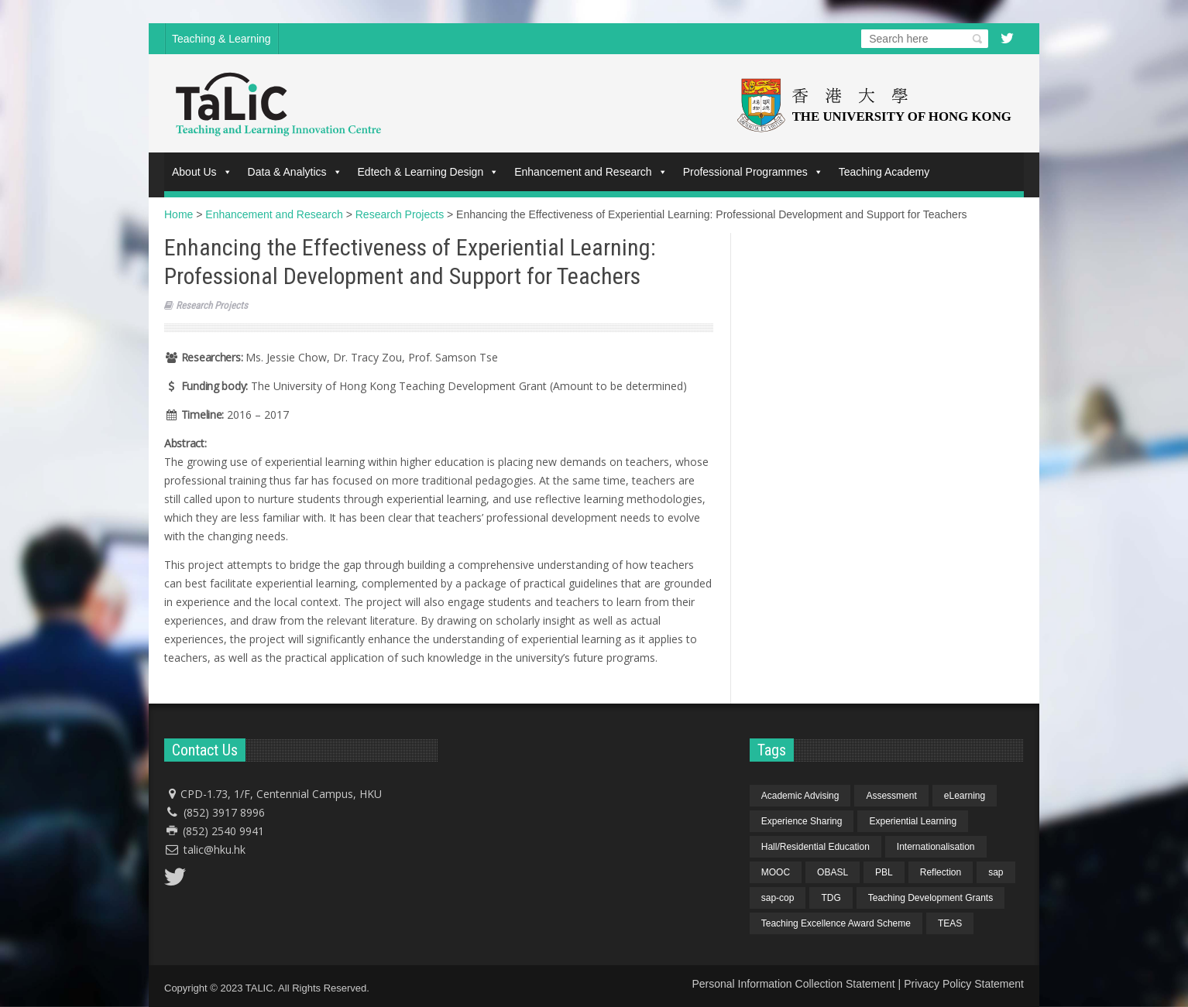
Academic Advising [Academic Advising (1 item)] (800, 795)
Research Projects (212, 305)
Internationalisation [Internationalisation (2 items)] (936, 846)
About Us (202, 171)
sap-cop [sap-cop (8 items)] (778, 897)
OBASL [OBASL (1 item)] (832, 872)
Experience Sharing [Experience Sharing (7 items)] (802, 821)
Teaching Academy (884, 172)
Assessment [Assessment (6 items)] (891, 795)
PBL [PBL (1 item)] (884, 872)
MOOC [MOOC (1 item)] (775, 872)
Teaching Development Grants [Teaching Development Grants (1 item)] (930, 897)
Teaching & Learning (221, 39)
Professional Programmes (753, 171)
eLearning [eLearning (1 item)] (964, 795)
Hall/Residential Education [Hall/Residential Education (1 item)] (815, 846)
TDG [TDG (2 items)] (830, 897)
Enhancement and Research (590, 171)
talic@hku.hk (214, 849)
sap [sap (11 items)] (995, 872)
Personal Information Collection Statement (793, 984)
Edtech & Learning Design (429, 171)
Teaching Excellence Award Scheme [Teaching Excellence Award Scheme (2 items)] (836, 923)
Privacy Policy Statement (964, 984)
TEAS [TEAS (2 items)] (950, 923)
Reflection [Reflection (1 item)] (940, 872)
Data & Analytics (295, 171)
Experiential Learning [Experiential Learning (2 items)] (912, 821)
